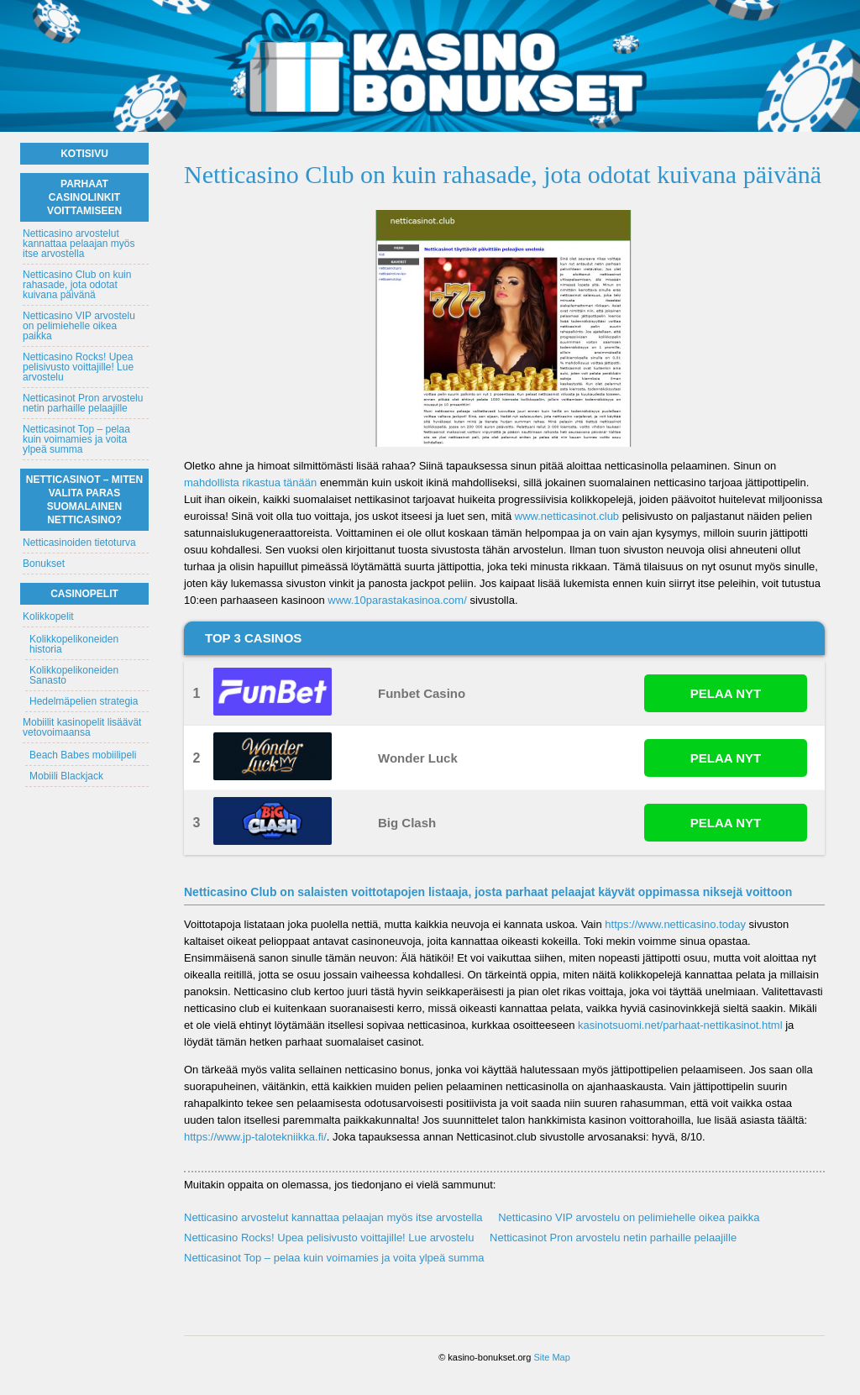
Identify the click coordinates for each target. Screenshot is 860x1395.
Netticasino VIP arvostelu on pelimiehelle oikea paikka (628, 1217)
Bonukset (44, 563)
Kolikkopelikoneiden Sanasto (73, 675)
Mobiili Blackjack (66, 776)
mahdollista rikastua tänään (250, 482)
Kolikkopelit (48, 616)
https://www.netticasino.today (675, 924)
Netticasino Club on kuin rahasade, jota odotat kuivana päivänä (77, 285)
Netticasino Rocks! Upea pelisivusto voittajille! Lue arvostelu (329, 1237)
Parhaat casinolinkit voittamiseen (84, 197)
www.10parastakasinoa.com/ (397, 600)
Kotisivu (84, 154)
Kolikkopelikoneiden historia (73, 644)
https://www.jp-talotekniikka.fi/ (255, 1136)
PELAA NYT (725, 693)
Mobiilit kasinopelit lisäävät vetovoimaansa (82, 727)
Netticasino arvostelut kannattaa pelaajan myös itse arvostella (333, 1217)
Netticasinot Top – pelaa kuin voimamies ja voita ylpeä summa (334, 1257)
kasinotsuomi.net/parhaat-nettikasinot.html (680, 1025)
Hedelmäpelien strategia (83, 701)
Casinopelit (84, 594)
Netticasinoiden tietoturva (79, 542)
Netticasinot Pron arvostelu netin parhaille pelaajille (613, 1237)
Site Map (551, 1357)
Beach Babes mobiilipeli (82, 755)
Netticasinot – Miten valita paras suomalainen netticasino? (84, 500)
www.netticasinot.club (567, 516)
